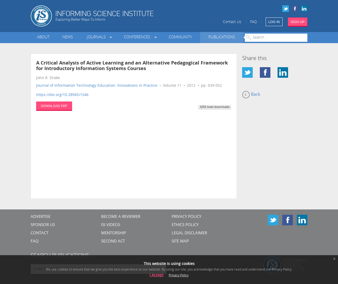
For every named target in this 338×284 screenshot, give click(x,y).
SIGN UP (298, 22)
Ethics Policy (185, 225)
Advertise (40, 217)
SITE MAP (180, 242)
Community (180, 37)
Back (251, 94)
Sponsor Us (43, 225)
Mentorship (113, 233)
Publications (221, 37)
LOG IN (274, 22)
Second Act (113, 242)
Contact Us (232, 22)
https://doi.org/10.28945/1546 (62, 95)
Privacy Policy (186, 217)
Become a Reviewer (120, 217)
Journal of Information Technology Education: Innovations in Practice (96, 86)
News (67, 37)
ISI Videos (110, 225)
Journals (97, 37)
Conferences (138, 37)
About (43, 37)
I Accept (156, 275)
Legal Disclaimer (189, 233)
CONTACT (39, 233)
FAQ (253, 22)
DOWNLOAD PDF (54, 106)
